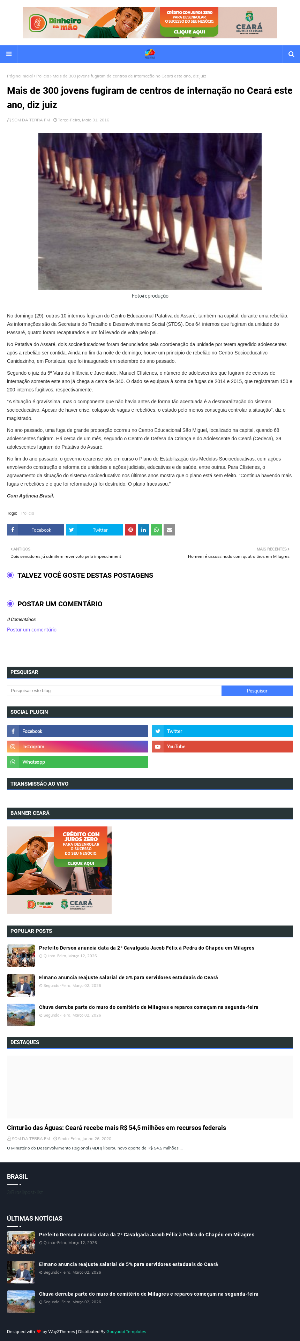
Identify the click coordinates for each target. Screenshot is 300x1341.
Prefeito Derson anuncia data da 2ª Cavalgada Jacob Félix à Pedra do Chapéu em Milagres (146, 948)
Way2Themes (61, 1331)
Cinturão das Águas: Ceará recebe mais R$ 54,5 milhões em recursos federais (116, 1127)
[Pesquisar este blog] (114, 691)
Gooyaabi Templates (126, 1331)
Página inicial (20, 75)
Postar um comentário (32, 630)
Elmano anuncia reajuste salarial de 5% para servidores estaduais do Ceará (128, 977)
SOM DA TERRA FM (31, 119)
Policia (42, 75)
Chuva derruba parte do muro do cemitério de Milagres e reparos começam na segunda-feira (149, 1007)
